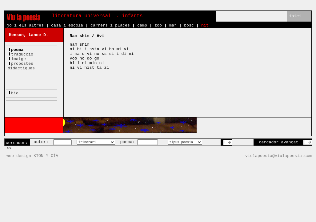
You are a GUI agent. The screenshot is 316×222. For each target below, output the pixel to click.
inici (295, 16)
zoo (158, 25)
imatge (18, 59)
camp (142, 25)
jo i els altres (25, 25)
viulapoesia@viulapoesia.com (278, 156)
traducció (22, 54)
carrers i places (110, 25)
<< (8, 148)
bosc (189, 25)
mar (173, 25)
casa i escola (67, 25)
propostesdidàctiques (21, 66)
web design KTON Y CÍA (32, 156)
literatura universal (81, 16)
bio (14, 93)
